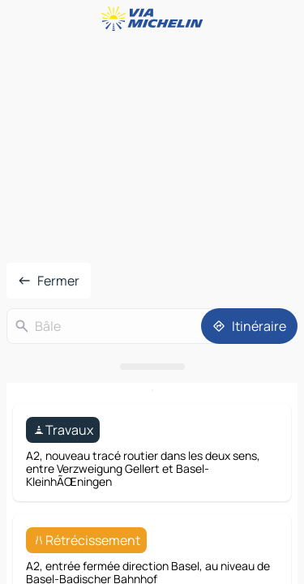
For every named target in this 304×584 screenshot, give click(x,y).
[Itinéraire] (249, 326)
